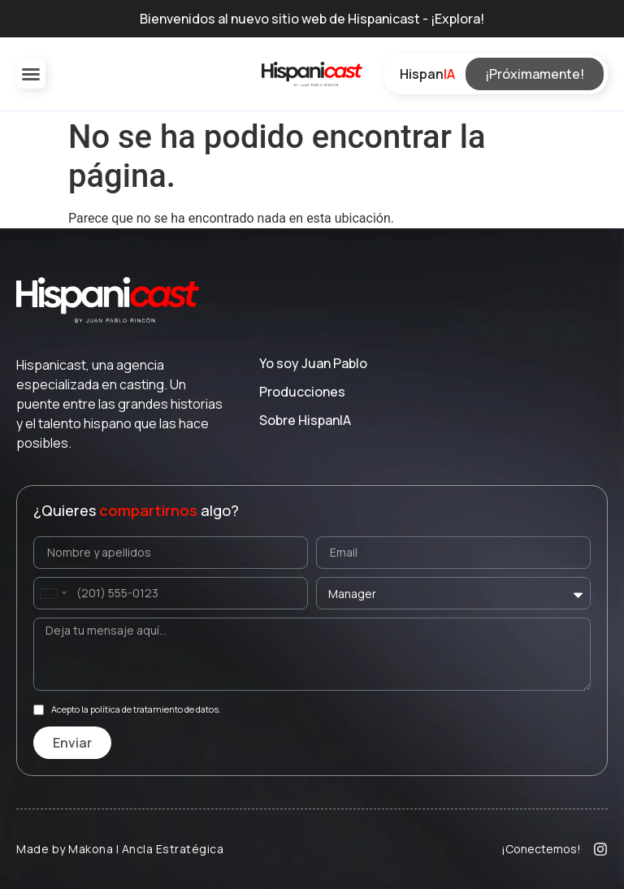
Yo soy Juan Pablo (313, 363)
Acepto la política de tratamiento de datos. (136, 710)
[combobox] (53, 593)
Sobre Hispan (305, 420)
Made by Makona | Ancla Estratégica (119, 848)
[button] (31, 74)
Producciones (302, 392)
